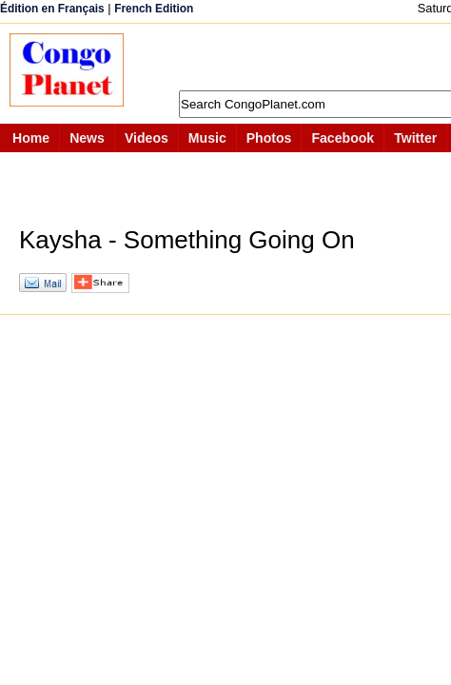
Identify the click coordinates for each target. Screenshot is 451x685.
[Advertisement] (297, 57)
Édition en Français (52, 8)
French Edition (153, 8)
